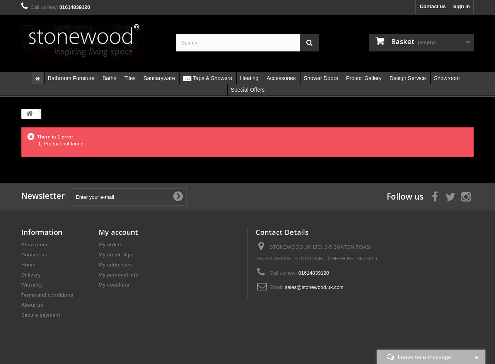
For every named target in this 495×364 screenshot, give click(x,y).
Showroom (34, 245)
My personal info (118, 275)
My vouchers (114, 285)
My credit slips (116, 255)
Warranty (32, 285)
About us (32, 305)
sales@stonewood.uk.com (314, 287)
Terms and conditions (47, 295)
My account (118, 232)
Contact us (433, 6)
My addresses (115, 265)
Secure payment (40, 315)
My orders (111, 245)
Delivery (31, 275)
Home (28, 265)
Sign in (461, 6)
